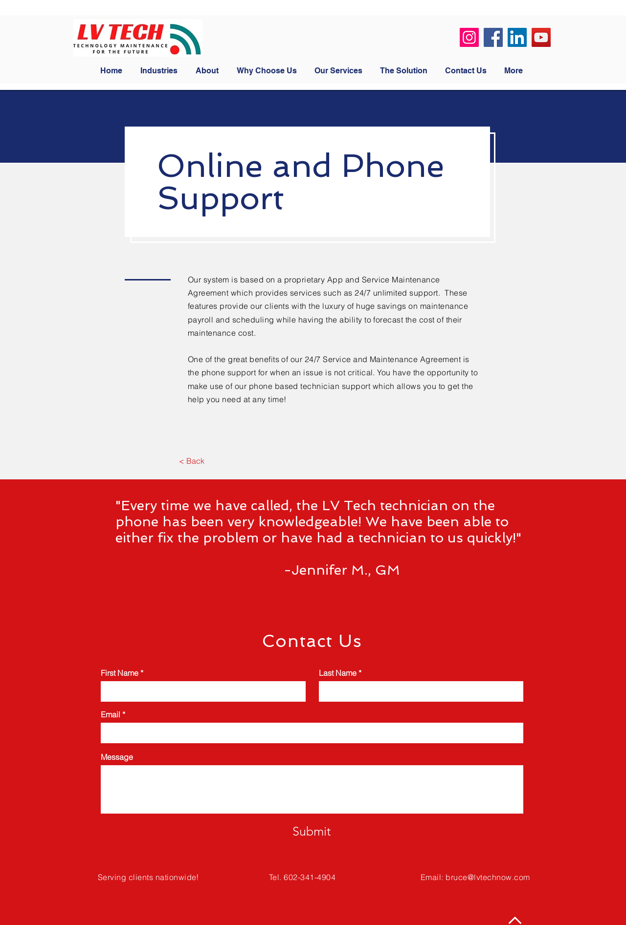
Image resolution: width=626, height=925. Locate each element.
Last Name (338, 673)
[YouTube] (541, 37)
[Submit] (311, 831)
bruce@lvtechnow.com (488, 877)
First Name (119, 673)
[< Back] (191, 460)
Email (110, 714)
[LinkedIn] (517, 37)
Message (117, 757)
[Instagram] (469, 37)
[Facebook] (493, 37)
